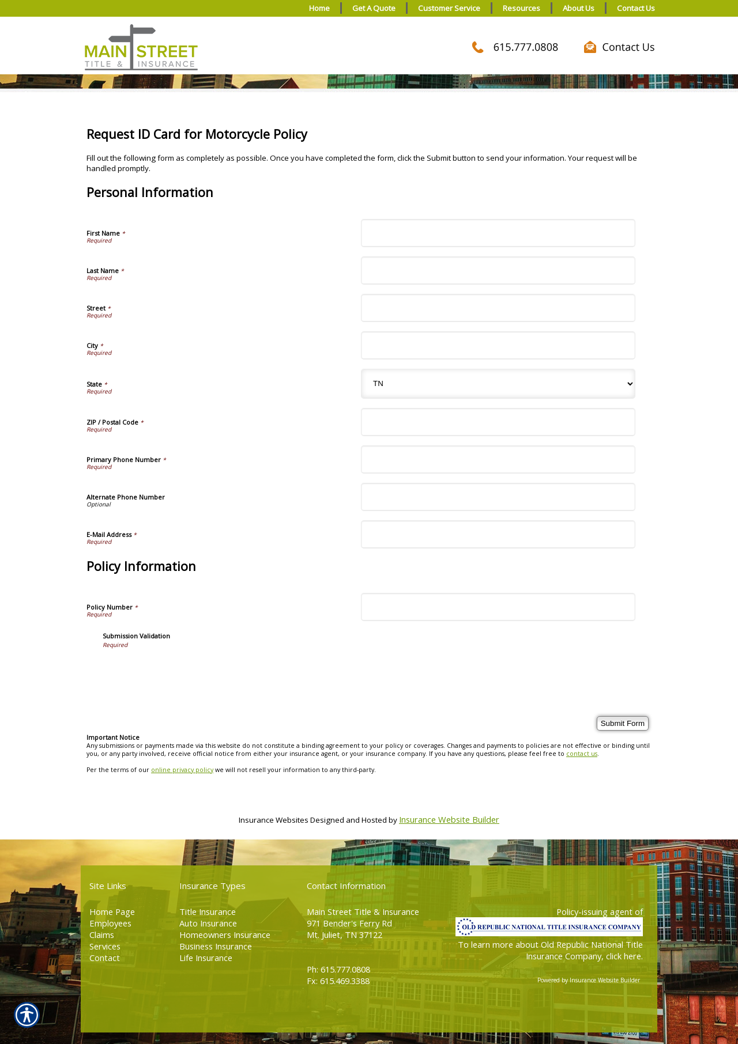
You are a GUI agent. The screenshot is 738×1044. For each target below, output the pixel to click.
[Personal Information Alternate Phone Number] (498, 497)
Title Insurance (207, 911)
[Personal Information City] (498, 345)
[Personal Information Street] (498, 308)
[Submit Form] (623, 723)
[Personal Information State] (498, 384)
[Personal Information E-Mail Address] (498, 534)
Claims (101, 934)
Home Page (112, 911)
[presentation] (190, 671)
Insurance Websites (273, 820)
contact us (581, 754)
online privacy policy (182, 770)
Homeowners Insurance (224, 934)
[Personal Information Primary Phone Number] (498, 459)
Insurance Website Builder (449, 819)
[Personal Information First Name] (498, 233)
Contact (104, 957)
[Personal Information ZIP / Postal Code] (498, 422)
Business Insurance (215, 946)
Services (105, 946)
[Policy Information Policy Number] (498, 607)
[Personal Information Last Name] (498, 270)
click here (623, 956)
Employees (110, 923)
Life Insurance (205, 957)
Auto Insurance (208, 923)
